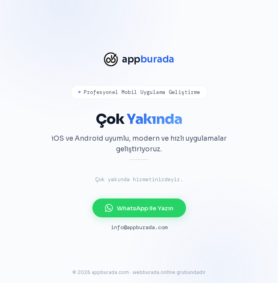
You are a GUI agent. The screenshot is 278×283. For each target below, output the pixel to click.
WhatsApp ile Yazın (139, 208)
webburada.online (154, 272)
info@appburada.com (139, 227)
